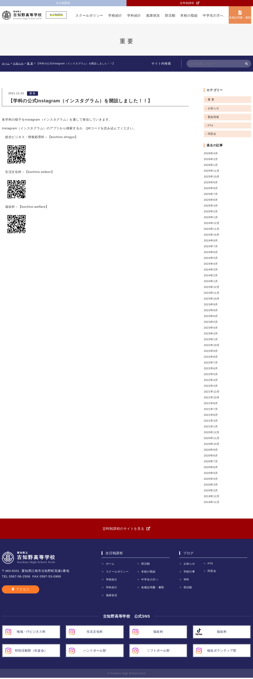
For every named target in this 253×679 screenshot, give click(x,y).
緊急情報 (214, 117)
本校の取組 (189, 16)
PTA (211, 125)
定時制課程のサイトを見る (123, 529)
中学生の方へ (213, 16)
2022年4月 (211, 380)
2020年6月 (211, 467)
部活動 (170, 16)
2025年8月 (211, 188)
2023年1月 (211, 339)
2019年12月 (212, 496)
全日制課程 (63, 3)
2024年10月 (212, 234)
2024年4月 (211, 263)
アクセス (22, 590)
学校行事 (190, 572)
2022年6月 (211, 368)
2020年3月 (211, 484)
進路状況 (153, 16)
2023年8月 (211, 310)
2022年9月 (211, 350)
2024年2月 (211, 275)
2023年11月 (212, 292)
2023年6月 (211, 316)
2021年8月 (211, 403)
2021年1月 (211, 426)
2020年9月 (211, 449)
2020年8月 (211, 455)
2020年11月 (212, 438)
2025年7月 (211, 194)
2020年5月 (211, 473)
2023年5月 (211, 321)
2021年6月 (211, 414)
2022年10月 (212, 345)
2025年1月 (211, 217)
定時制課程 (187, 3)
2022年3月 (211, 385)
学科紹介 (134, 16)
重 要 (32, 93)
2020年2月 (211, 490)
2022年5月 (211, 374)
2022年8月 (211, 356)
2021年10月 (212, 397)
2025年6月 (211, 199)
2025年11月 (212, 170)
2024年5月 (211, 257)
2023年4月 (211, 327)
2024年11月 (212, 228)
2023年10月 (212, 298)
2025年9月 (211, 182)
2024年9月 (211, 240)
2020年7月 (211, 461)
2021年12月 (212, 391)
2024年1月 (211, 281)
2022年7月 (211, 362)
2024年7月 (211, 246)
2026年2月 (211, 159)
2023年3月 (211, 333)
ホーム (110, 564)
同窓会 (212, 133)
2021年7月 (211, 409)
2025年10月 (212, 176)
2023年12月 (212, 287)
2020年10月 (212, 443)
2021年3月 (211, 420)
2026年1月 (211, 164)
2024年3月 (211, 269)
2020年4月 (211, 478)
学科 (187, 580)
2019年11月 (212, 502)
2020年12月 (212, 432)
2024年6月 (211, 252)
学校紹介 (115, 16)
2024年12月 (212, 223)
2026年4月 (211, 153)
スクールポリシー (89, 16)
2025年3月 (211, 205)
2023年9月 (211, 304)
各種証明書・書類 (240, 18)
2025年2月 (211, 211)
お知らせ (214, 108)
